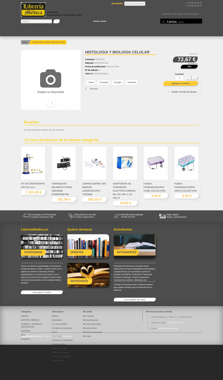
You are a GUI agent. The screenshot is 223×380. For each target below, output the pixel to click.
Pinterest (131, 82)
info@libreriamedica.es (167, 328)
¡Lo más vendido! (59, 324)
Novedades (57, 320)
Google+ (117, 82)
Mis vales (87, 336)
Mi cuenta (87, 311)
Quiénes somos (59, 344)
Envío (54, 332)
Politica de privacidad (61, 356)
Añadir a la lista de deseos (184, 92)
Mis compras (88, 316)
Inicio (195, 14)
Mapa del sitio (58, 360)
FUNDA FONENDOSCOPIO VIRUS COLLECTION (185, 187)
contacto (168, 14)
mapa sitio (183, 14)
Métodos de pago (59, 348)
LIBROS (30, 28)
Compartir (103, 82)
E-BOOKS (150, 28)
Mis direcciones (90, 328)
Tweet (90, 82)
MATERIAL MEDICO (53, 28)
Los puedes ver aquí (134, 299)
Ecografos (25, 339)
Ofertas (55, 316)
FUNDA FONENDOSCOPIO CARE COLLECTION (155, 187)
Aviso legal (57, 336)
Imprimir (94, 89)
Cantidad (179, 74)
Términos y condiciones (62, 340)
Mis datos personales (92, 332)
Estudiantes (128, 28)
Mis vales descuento (92, 324)
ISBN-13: (89, 73)
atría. (23, 335)
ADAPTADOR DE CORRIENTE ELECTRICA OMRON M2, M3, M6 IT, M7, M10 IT (124, 190)
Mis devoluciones (90, 320)
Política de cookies (60, 352)
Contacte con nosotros (179, 28)
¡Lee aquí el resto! (42, 292)
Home (24, 42)
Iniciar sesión (99, 21)
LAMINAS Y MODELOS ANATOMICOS (92, 28)
